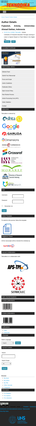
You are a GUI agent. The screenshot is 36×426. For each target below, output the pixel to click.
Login (25, 2)
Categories (7, 387)
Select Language (6, 339)
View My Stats (4, 411)
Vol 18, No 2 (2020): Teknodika (12, 32)
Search (7, 17)
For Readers (7, 393)
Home (2, 17)
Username (4, 195)
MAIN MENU (4, 12)
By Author (7, 380)
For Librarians (8, 398)
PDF (13, 41)
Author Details (13, 17)
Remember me (9, 206)
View (5, 330)
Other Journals (8, 385)
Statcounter (26, 409)
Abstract (7, 41)
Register (31, 2)
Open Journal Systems (9, 297)
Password (4, 200)
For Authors (7, 395)
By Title (6, 383)
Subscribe (7, 332)
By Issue (6, 378)
